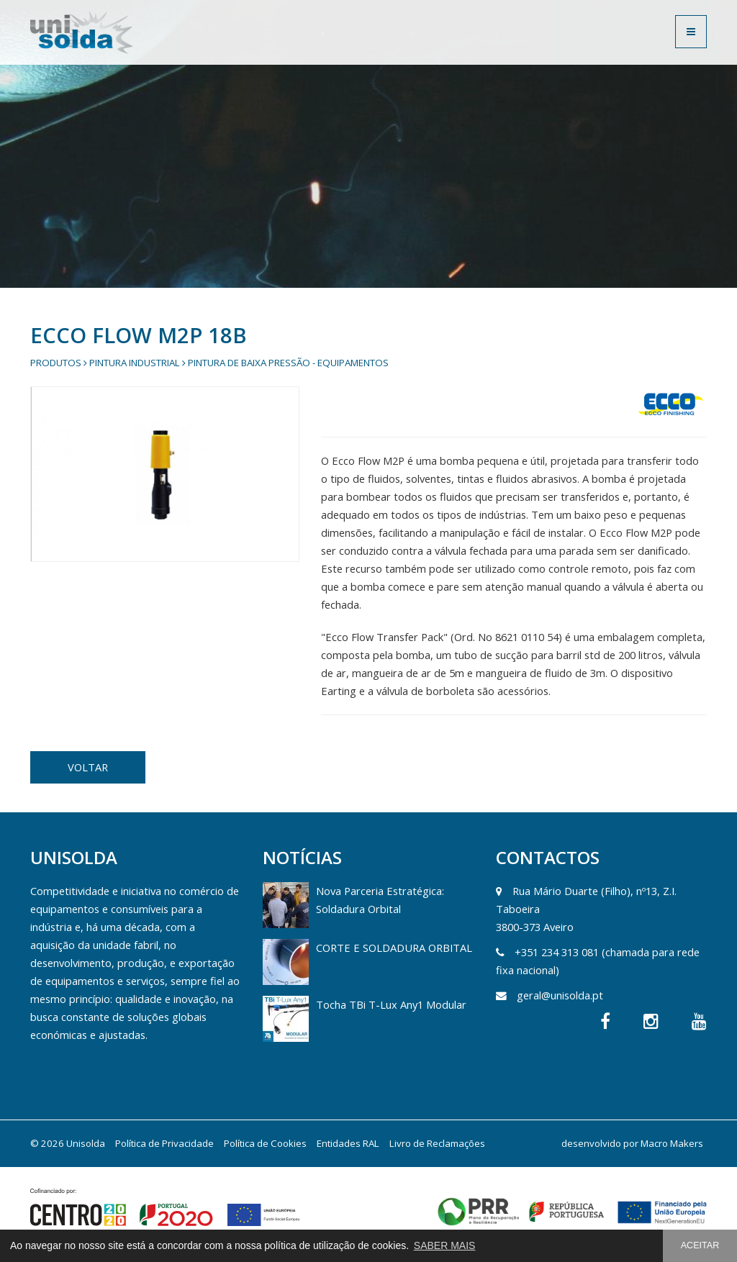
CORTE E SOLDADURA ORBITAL (394, 947)
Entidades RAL (348, 1143)
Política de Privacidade (164, 1143)
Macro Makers (672, 1143)
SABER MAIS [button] (445, 1245)
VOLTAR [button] (88, 767)
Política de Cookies (265, 1143)
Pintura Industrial (134, 362)
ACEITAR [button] (700, 1245)
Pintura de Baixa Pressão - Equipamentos (288, 362)
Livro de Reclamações (437, 1143)
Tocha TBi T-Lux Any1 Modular (391, 1004)
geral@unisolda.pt (560, 995)
